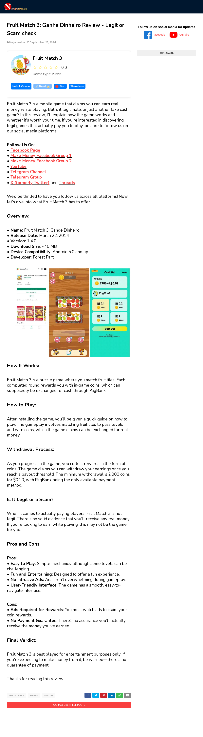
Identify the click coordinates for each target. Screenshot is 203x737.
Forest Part (16, 695)
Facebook (155, 34)
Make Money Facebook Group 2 (41, 161)
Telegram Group (26, 177)
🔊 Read (42, 86)
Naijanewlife (17, 42)
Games (34, 695)
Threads (67, 182)
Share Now (77, 86)
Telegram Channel (28, 172)
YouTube (18, 166)
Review (48, 695)
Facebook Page (25, 150)
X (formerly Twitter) (29, 182)
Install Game (21, 86)
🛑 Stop (60, 86)
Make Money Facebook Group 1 (41, 155)
